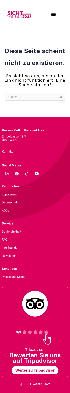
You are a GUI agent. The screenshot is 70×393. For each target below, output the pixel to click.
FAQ (4, 239)
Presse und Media (13, 277)
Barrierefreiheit (11, 231)
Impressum (9, 194)
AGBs (5, 210)
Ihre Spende (9, 247)
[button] (53, 14)
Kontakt (7, 151)
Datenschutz (10, 202)
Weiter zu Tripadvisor (35, 370)
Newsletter (9, 256)
